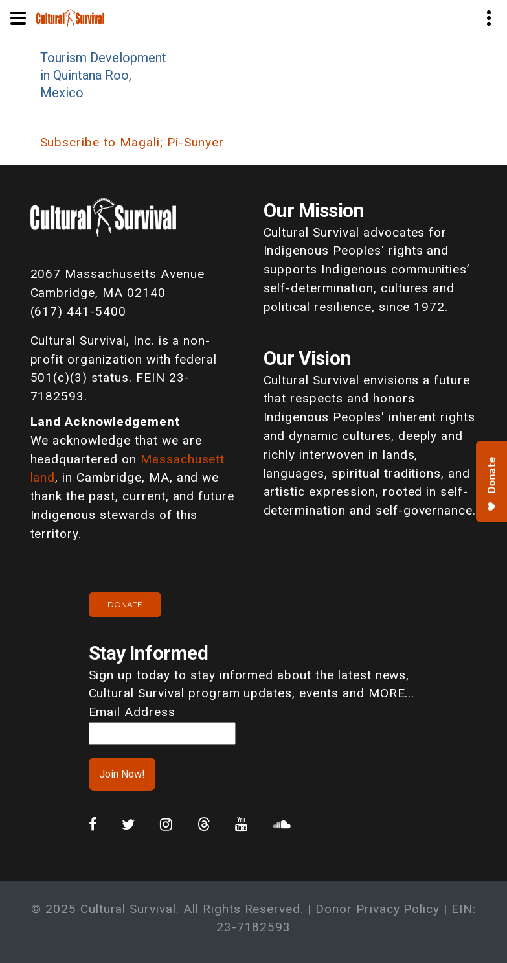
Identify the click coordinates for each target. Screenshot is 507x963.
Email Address (132, 711)
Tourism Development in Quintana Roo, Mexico (103, 75)
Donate (124, 604)
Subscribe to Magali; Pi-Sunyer (132, 142)
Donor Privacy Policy (377, 908)
